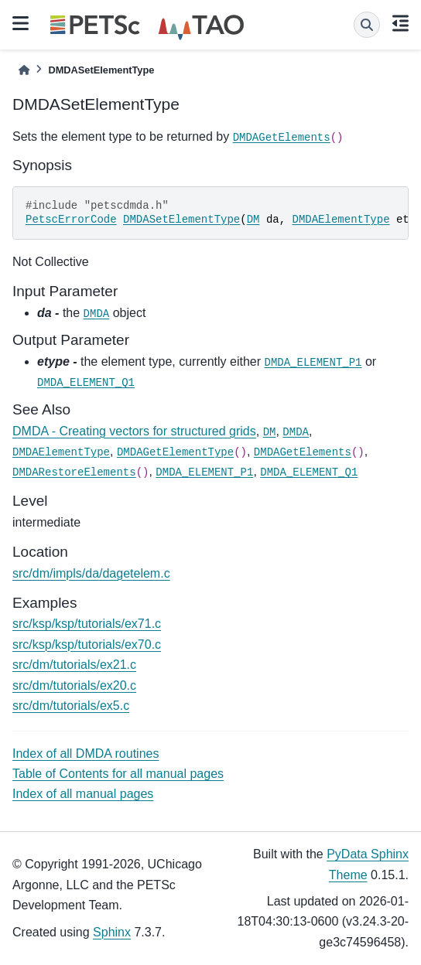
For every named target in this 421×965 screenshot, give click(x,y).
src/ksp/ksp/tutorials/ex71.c (86, 623)
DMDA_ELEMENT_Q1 (86, 383)
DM (253, 219)
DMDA (97, 314)
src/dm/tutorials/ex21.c (74, 664)
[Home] (24, 70)
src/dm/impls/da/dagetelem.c (91, 573)
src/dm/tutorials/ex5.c (70, 705)
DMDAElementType (341, 219)
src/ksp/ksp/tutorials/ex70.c (86, 644)
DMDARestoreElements (74, 472)
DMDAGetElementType (175, 452)
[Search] (367, 25)
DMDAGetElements (281, 137)
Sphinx (112, 932)
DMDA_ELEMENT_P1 (312, 362)
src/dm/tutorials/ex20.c (74, 685)
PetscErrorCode (71, 219)
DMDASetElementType (181, 219)
